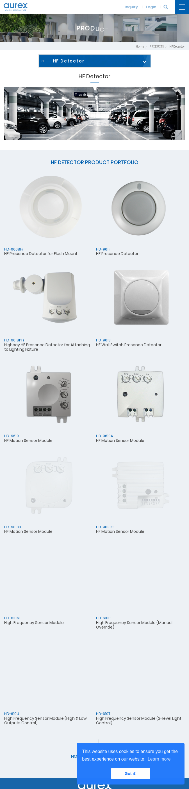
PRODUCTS (157, 46)
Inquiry (129, 7)
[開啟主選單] (182, 7)
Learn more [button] (159, 759)
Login (149, 7)
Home (140, 46)
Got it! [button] (130, 773)
